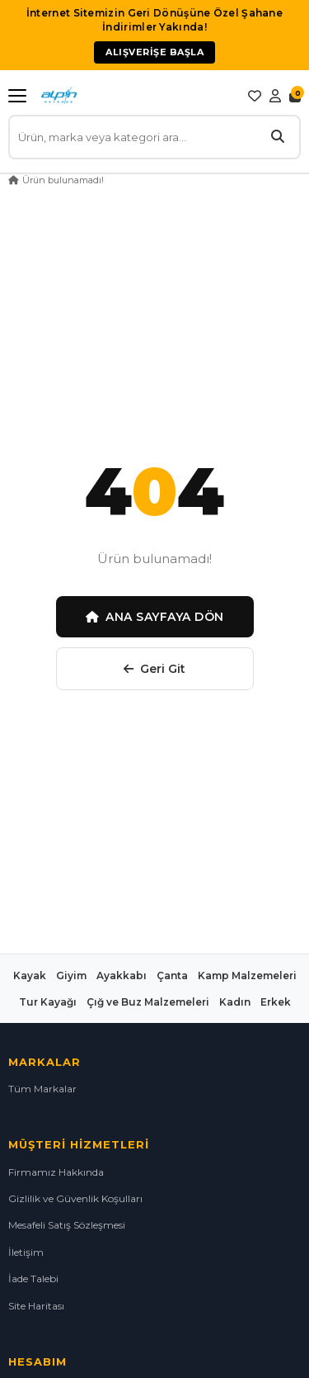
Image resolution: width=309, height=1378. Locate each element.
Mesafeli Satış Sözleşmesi (66, 1225)
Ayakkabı (121, 975)
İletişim (26, 1252)
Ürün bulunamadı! (63, 180)
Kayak (29, 975)
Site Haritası (36, 1306)
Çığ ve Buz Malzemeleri (148, 1002)
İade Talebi (33, 1278)
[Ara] (277, 137)
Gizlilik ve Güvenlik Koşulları (75, 1198)
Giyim (71, 975)
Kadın (234, 1002)
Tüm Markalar (42, 1088)
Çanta (172, 975)
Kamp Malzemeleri (247, 975)
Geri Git (154, 668)
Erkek (275, 1002)
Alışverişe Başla (154, 52)
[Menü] (20, 95)
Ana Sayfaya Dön (155, 616)
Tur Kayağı (48, 1002)
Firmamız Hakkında (56, 1172)
